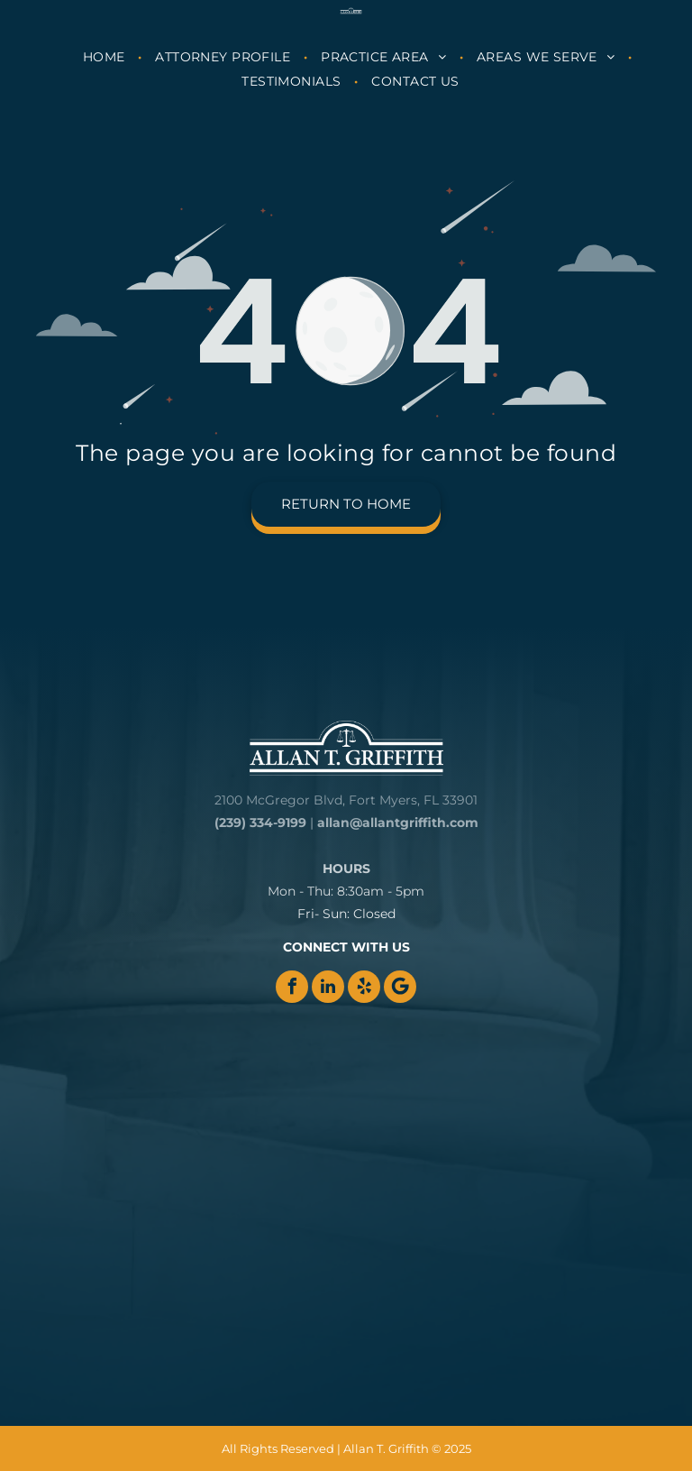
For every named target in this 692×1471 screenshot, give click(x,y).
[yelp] (364, 986)
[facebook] (292, 986)
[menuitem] (105, 56)
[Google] (400, 986)
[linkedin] (328, 986)
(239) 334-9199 (260, 822)
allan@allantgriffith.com (397, 822)
